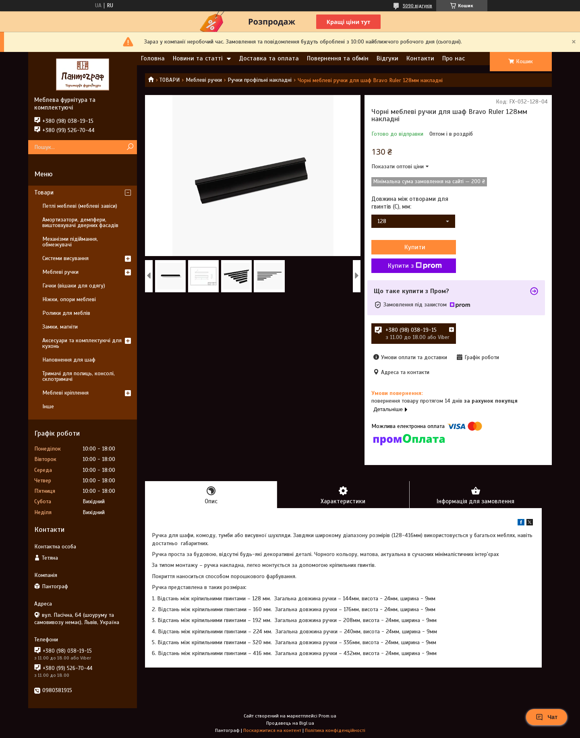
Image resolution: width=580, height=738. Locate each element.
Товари (44, 192)
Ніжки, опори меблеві (69, 299)
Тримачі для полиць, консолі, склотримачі (78, 376)
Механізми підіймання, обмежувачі (70, 242)
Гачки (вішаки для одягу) (73, 285)
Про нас (453, 58)
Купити (414, 247)
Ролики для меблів (66, 313)
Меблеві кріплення (65, 392)
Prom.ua (327, 716)
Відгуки (387, 58)
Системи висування (65, 258)
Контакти (420, 58)
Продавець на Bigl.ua (290, 723)
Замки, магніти (60, 326)
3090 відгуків (417, 5)
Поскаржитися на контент (272, 730)
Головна (153, 58)
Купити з (415, 266)
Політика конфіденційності (335, 730)
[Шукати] (130, 147)
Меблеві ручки (204, 79)
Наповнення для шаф (68, 359)
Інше (48, 406)
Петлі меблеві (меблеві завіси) (79, 206)
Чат (546, 717)
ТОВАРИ (170, 79)
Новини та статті (198, 58)
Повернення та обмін (338, 58)
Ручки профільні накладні (260, 79)
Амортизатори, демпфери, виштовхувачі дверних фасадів (80, 222)
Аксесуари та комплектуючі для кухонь (82, 343)
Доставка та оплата (269, 58)
